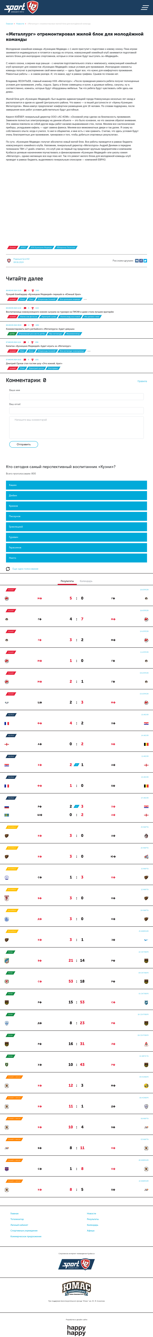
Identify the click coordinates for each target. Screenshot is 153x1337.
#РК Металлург (55, 334)
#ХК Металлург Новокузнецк (72, 351)
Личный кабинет (19, 1225)
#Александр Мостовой (70, 317)
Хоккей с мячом (14, 1077)
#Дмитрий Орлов (36, 368)
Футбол (11, 715)
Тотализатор (17, 1219)
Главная (14, 1213)
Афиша (90, 1230)
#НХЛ (22, 368)
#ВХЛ (31, 299)
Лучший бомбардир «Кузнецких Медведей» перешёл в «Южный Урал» (43, 294)
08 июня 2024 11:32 (13, 308)
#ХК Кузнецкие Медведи (41, 247)
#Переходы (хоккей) (46, 299)
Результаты (93, 1219)
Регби (12, 334)
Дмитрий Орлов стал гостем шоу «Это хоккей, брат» (34, 363)
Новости (91, 1213)
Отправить (24, 444)
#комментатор (73, 334)
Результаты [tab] (67, 581)
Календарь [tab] (86, 581)
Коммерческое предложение (25, 1236)
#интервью (53, 368)
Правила (142, 381)
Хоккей (13, 247)
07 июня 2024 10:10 (13, 360)
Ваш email (14, 404)
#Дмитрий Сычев (49, 317)
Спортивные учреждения (24, 1230)
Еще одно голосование (22, 568)
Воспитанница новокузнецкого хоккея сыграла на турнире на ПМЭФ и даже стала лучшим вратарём (60, 312)
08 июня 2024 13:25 (13, 290)
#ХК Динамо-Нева (91, 317)
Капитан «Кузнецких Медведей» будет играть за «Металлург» (38, 346)
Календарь (92, 1225)
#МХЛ (23, 247)
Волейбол (12, 827)
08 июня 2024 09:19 (13, 325)
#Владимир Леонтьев (66, 247)
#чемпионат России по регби (32, 334)
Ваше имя (14, 390)
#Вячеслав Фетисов (28, 317)
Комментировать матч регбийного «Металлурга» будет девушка (40, 329)
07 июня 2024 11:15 (13, 342)
